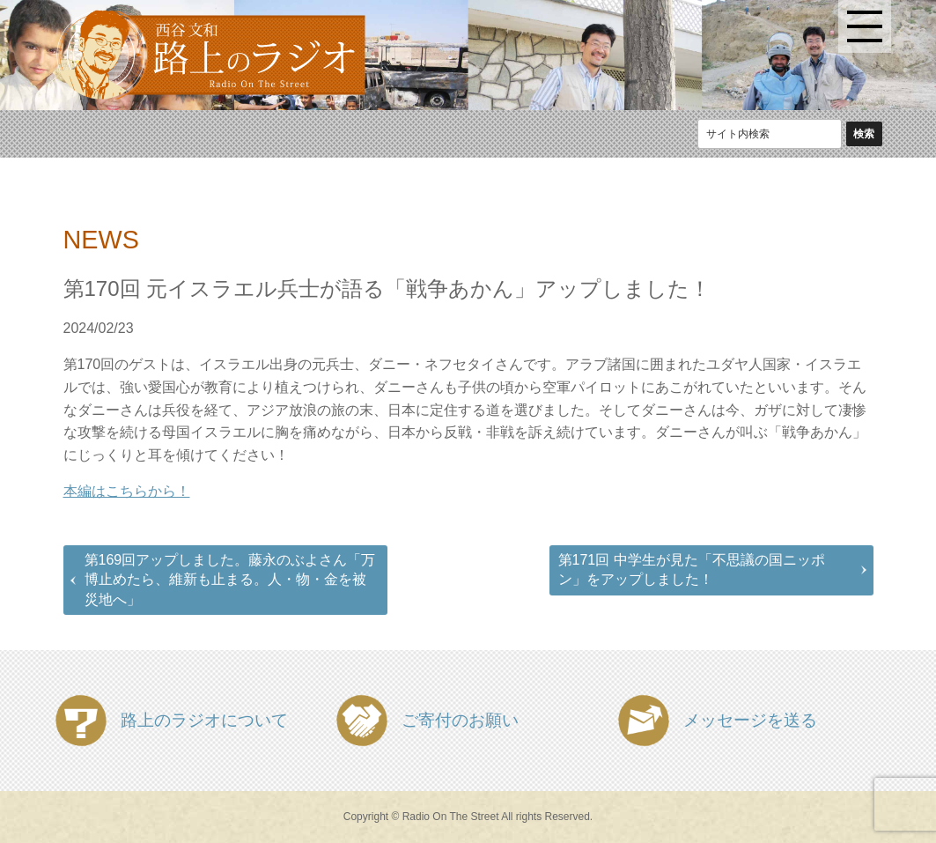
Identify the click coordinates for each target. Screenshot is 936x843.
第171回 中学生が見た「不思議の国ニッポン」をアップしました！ (691, 569)
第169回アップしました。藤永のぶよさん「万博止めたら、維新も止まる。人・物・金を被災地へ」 (230, 579)
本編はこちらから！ (126, 491)
